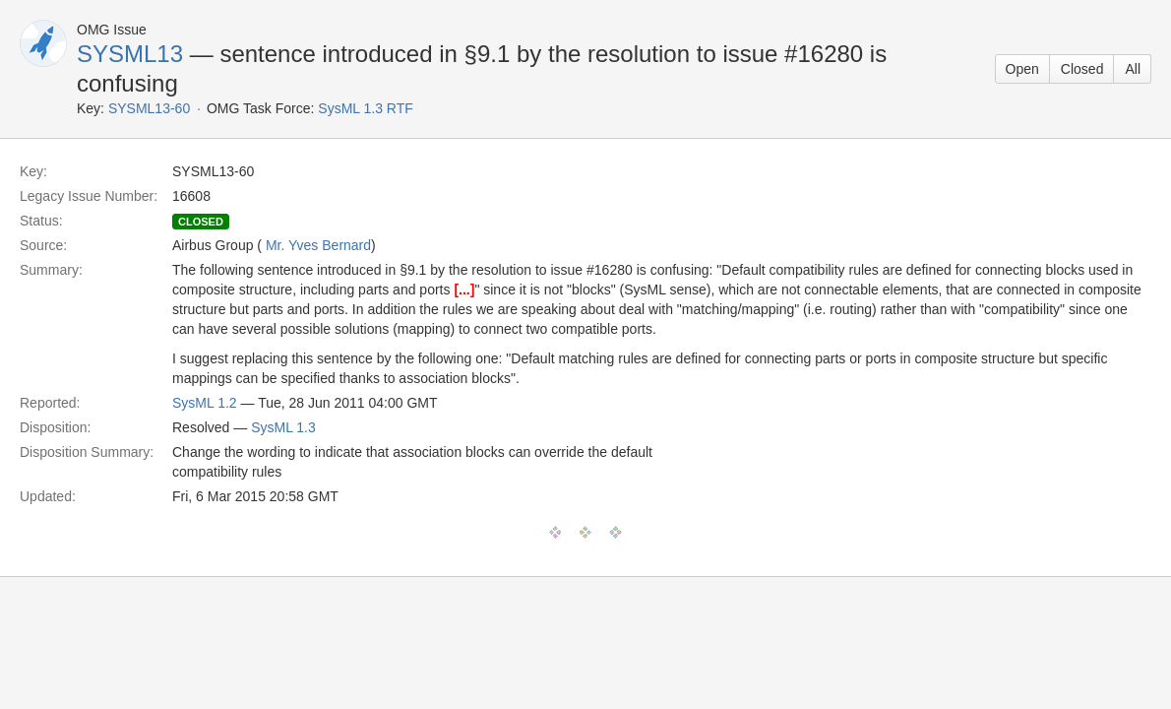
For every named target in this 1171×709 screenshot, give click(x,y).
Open (1022, 69)
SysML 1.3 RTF (365, 108)
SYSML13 (130, 53)
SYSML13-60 (149, 108)
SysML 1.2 (204, 403)
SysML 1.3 (283, 427)
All (1132, 69)
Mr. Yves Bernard (318, 245)
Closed (1082, 69)
